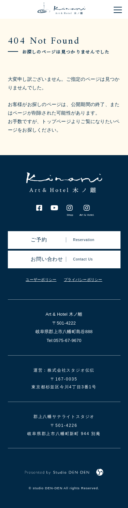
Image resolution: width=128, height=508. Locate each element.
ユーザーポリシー (41, 280)
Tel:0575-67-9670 (64, 340)
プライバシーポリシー (83, 280)
